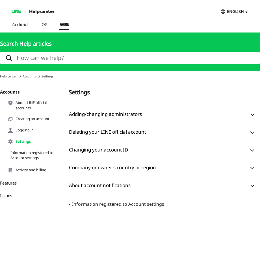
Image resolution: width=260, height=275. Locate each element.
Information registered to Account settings (31, 155)
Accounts (29, 76)
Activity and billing (27, 170)
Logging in (21, 130)
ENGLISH (235, 11)
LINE (16, 11)
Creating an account (28, 119)
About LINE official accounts (27, 105)
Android (20, 25)
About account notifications (100, 185)
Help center (42, 11)
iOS (43, 25)
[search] (130, 58)
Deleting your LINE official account (107, 132)
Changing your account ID (98, 149)
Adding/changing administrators (105, 114)
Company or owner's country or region (112, 167)
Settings (19, 141)
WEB (64, 25)
